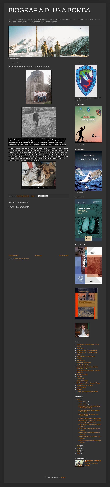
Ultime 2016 (80, 348)
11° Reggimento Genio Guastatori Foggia (88, 383)
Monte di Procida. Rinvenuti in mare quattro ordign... (88, 414)
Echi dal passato (81, 387)
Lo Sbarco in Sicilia (82, 374)
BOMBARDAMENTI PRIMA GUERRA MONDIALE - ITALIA (87, 367)
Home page (38, 255)
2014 (78, 448)
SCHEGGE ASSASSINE (94, 461)
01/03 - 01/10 (82, 404)
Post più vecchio (63, 255)
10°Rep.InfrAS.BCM (82, 381)
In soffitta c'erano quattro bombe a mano (89, 418)
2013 (78, 451)
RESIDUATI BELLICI (82, 365)
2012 (78, 453)
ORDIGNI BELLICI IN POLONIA (86, 356)
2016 (78, 399)
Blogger (63, 477)
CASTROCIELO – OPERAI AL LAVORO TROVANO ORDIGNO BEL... (89, 421)
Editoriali (79, 389)
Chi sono (79, 358)
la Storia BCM (81, 360)
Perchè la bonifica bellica (84, 362)
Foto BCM (79, 376)
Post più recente (13, 255)
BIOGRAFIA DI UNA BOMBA (49, 10)
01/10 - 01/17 (82, 401)
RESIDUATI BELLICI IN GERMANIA (87, 350)
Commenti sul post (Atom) (21, 258)
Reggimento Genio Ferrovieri (85, 385)
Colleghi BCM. (81, 378)
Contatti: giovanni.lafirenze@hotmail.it (87, 391)
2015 (78, 446)
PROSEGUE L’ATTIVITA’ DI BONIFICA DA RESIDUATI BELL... (89, 406)
